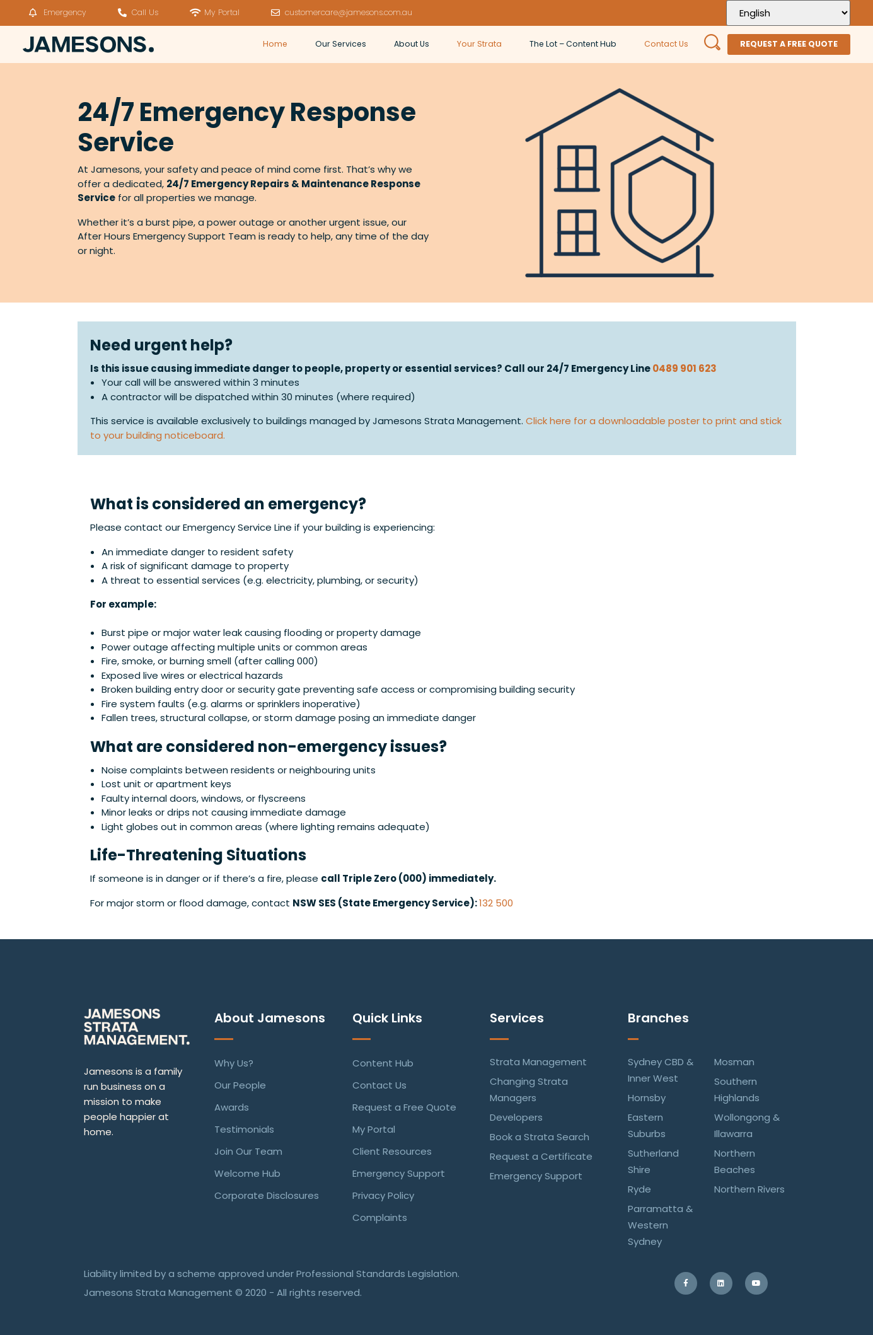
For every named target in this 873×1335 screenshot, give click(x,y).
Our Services (340, 43)
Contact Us (666, 43)
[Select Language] (788, 13)
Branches (658, 1018)
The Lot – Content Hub (572, 43)
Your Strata (479, 43)
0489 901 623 (684, 368)
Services (517, 1018)
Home (275, 43)
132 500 (496, 903)
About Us (411, 43)
